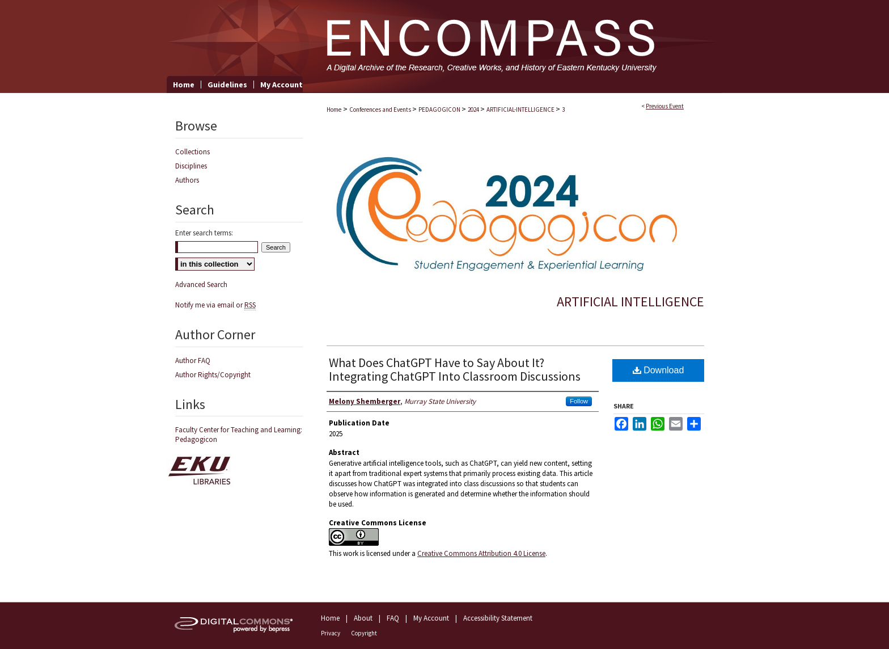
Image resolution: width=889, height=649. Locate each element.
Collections (192, 152)
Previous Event (665, 106)
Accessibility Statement (497, 618)
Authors (187, 180)
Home (334, 109)
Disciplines (191, 166)
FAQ (393, 618)
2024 (474, 109)
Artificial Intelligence (630, 301)
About (363, 618)
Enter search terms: (204, 233)
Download (658, 370)
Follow (579, 401)
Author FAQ (192, 360)
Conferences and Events (380, 109)
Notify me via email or (215, 305)
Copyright (364, 633)
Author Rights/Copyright (213, 375)
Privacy (330, 633)
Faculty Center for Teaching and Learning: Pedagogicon (238, 434)
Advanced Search (201, 284)
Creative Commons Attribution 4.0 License (481, 553)
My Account (431, 618)
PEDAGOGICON (440, 109)
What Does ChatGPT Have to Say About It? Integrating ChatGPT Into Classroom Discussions (455, 369)
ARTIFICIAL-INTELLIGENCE (521, 109)
